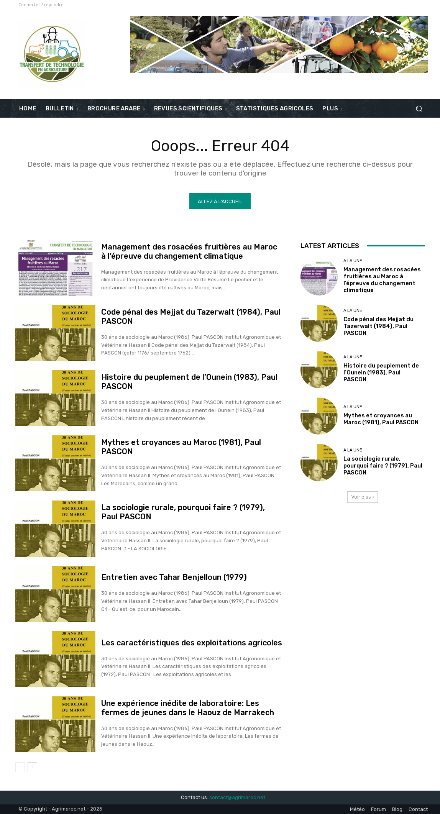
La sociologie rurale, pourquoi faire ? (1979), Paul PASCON (382, 465)
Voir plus (362, 497)
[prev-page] (20, 767)
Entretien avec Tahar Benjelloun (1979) (174, 577)
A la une (352, 261)
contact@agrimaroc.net (237, 797)
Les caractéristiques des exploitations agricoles (191, 642)
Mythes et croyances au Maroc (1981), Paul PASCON (381, 419)
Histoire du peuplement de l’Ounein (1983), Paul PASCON (381, 372)
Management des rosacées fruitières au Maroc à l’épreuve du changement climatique (189, 251)
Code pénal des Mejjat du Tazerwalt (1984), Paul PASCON (378, 326)
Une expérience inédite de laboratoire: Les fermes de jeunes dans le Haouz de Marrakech (187, 708)
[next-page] (32, 767)
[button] (419, 109)
